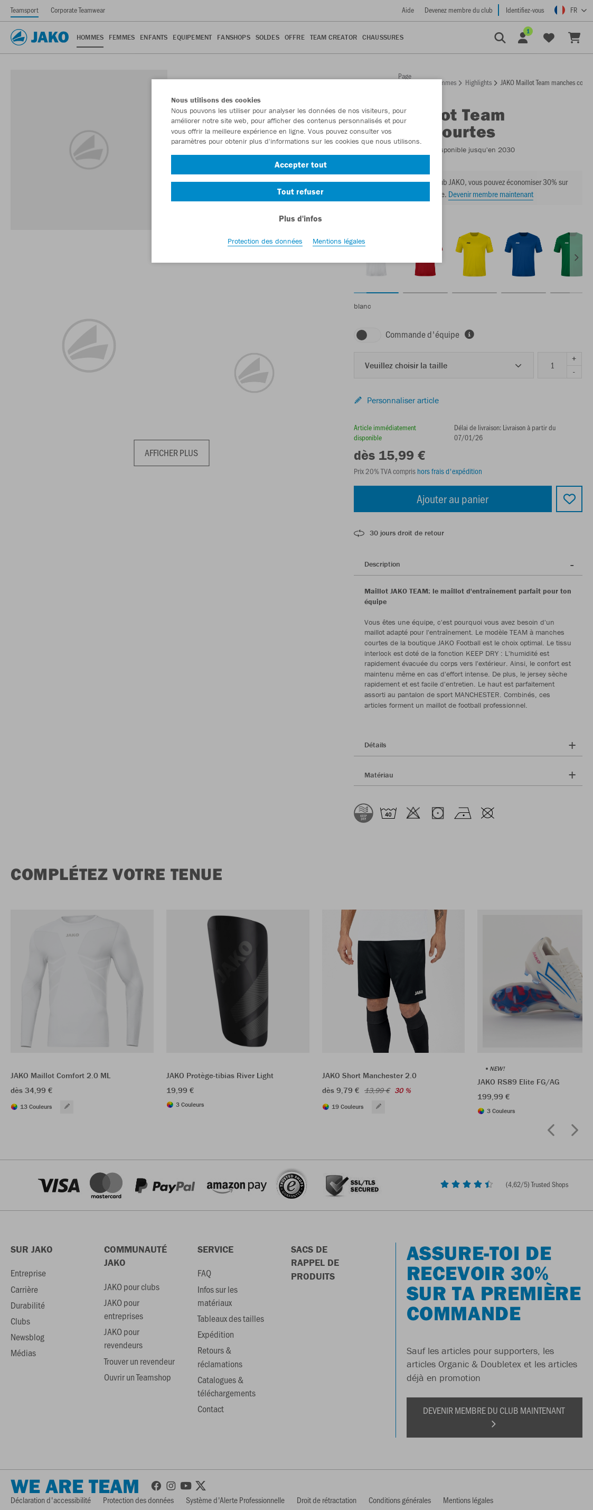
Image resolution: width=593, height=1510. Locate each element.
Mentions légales (339, 243)
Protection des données (265, 243)
